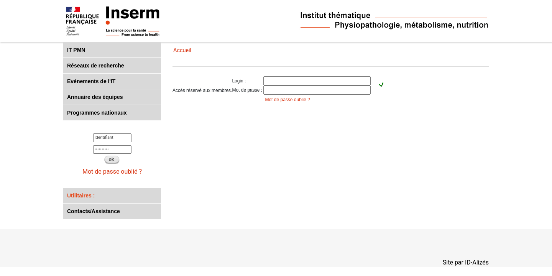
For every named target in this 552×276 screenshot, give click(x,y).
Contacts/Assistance (93, 211)
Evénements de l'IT (91, 81)
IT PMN (76, 50)
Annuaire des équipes (95, 97)
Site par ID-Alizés (466, 262)
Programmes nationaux (97, 113)
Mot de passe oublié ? (112, 171)
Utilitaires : (81, 195)
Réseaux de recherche (95, 65)
